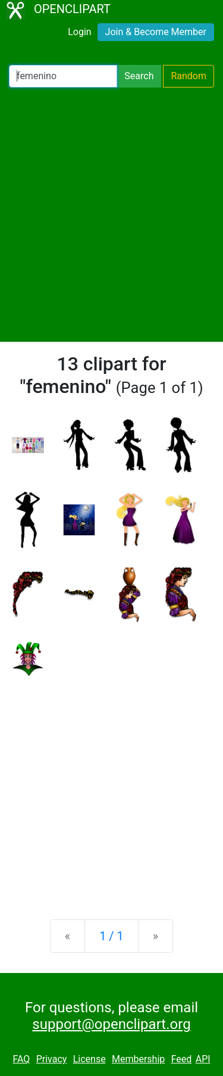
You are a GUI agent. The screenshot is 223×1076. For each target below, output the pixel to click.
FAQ (21, 1059)
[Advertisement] (111, 214)
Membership (138, 1059)
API (203, 1059)
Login (79, 32)
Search (138, 76)
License (89, 1059)
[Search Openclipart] (63, 76)
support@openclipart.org (111, 1024)
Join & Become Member (155, 32)
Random (188, 76)
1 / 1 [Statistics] (111, 936)
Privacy (51, 1059)
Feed (181, 1059)
